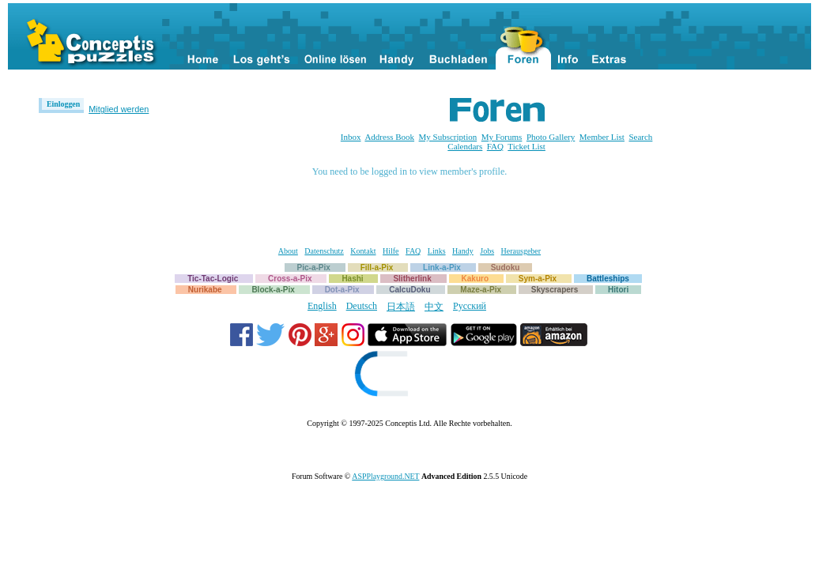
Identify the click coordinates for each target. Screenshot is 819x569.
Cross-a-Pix (290, 278)
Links (437, 251)
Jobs (487, 251)
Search (640, 136)
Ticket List (526, 146)
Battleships (608, 278)
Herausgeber (521, 251)
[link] (409, 376)
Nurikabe (205, 289)
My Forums (502, 136)
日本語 (401, 306)
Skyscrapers (555, 289)
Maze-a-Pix (480, 289)
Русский (469, 305)
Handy (463, 251)
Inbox (351, 136)
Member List (602, 136)
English (322, 305)
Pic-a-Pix (313, 267)
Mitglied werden (119, 109)
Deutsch (361, 305)
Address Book (389, 136)
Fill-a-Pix (377, 267)
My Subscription (448, 136)
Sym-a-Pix (538, 278)
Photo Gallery (550, 136)
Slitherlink (412, 278)
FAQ (495, 146)
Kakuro (475, 278)
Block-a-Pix (272, 289)
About (288, 251)
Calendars (464, 146)
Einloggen (63, 104)
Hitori (618, 289)
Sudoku (505, 267)
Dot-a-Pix (342, 289)
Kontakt (363, 251)
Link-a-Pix (442, 267)
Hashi (352, 278)
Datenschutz (323, 251)
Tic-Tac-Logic (212, 278)
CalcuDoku (409, 289)
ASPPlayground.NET (385, 476)
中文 (434, 306)
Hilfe (391, 251)
